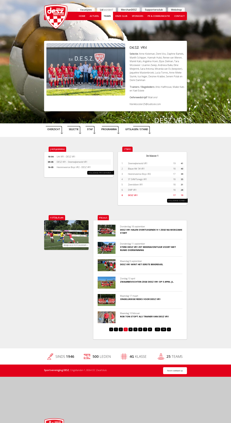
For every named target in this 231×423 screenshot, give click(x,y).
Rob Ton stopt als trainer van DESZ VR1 (144, 316)
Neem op (175, 370)
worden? (106, 9)
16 (163, 329)
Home (82, 15)
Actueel (94, 15)
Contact (179, 15)
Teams (107, 15)
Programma (109, 129)
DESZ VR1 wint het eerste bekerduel (141, 264)
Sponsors (137, 15)
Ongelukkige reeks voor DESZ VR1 (140, 299)
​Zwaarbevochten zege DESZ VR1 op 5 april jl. (147, 281)
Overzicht (53, 129)
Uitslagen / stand (136, 129)
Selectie (74, 129)
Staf (90, 129)
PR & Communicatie (159, 15)
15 (157, 329)
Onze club (121, 15)
